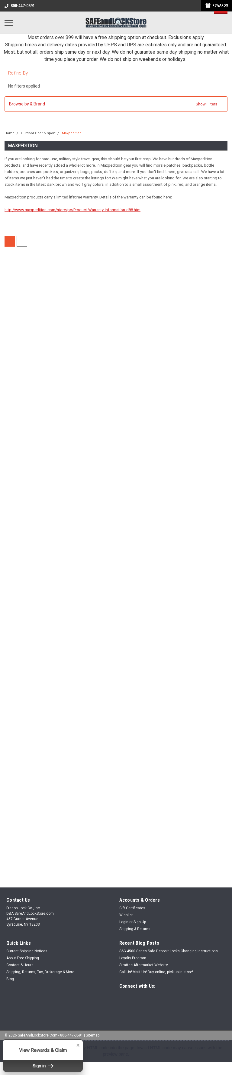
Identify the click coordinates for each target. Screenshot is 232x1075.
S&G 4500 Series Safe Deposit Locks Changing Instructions (168, 951)
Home (9, 133)
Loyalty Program (132, 958)
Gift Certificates (132, 908)
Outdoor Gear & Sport (38, 133)
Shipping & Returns (134, 929)
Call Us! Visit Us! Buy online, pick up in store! (156, 972)
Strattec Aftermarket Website (143, 965)
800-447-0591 (20, 5)
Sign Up (140, 922)
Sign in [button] (43, 1066)
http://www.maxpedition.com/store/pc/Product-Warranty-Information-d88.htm (72, 210)
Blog (10, 979)
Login (123, 922)
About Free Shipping (22, 958)
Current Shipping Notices (26, 951)
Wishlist (126, 915)
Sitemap (92, 1035)
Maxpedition (72, 133)
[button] (116, 104)
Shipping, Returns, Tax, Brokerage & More (40, 972)
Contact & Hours (20, 965)
